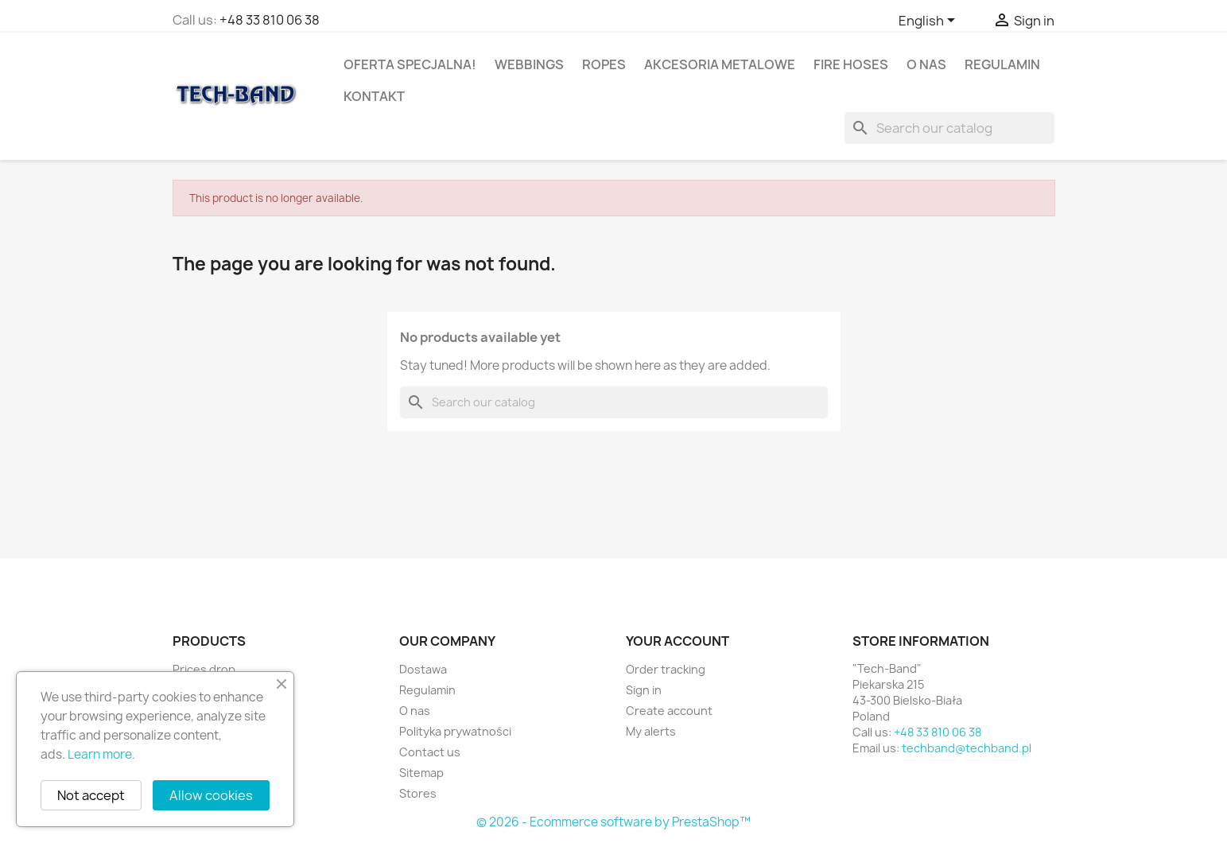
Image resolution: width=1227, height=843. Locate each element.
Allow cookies (211, 795)
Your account (677, 641)
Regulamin (1002, 64)
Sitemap (421, 772)
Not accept (91, 795)
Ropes (604, 64)
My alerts (651, 731)
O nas (926, 64)
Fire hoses (850, 64)
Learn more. (101, 754)
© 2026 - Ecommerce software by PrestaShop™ (613, 822)
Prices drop (204, 669)
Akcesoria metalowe (719, 64)
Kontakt (374, 96)
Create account (669, 710)
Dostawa (423, 669)
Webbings (529, 64)
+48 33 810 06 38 (269, 20)
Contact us (429, 751)
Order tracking (665, 669)
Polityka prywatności (455, 731)
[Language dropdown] (930, 21)
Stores (418, 793)
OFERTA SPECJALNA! (410, 64)
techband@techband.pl (966, 748)
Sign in (644, 689)
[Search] (949, 128)
